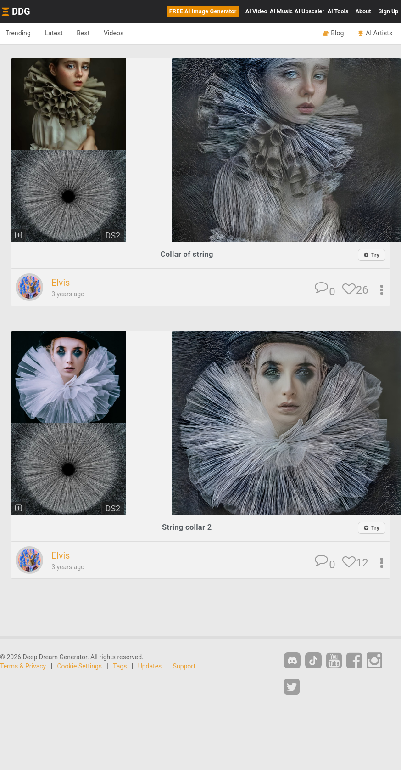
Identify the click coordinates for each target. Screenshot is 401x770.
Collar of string (187, 254)
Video (256, 11)
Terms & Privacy (23, 667)
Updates (150, 667)
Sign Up (389, 11)
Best (92, 33)
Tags (120, 667)
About (363, 11)
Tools (338, 11)
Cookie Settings (79, 667)
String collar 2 (187, 527)
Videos (126, 33)
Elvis (61, 283)
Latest (59, 33)
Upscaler (309, 11)
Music (281, 11)
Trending (20, 33)
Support (184, 667)
